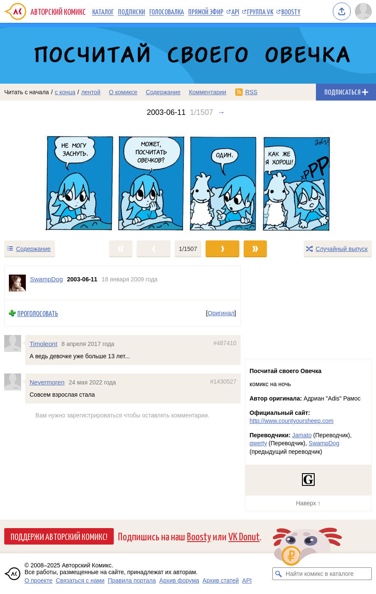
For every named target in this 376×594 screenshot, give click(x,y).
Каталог (103, 11)
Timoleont (43, 343)
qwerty (258, 443)
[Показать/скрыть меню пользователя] (363, 11)
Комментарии (207, 92)
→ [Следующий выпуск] (221, 112)
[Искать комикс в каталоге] (279, 574)
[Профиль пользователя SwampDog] (17, 283)
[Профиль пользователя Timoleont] (14, 343)
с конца (65, 92)
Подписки (131, 11)
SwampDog (324, 443)
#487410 (224, 343)
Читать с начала (26, 92)
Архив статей (221, 580)
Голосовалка (166, 11)
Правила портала (132, 580)
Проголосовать (37, 313)
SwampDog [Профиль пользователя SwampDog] (46, 279)
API (235, 11)
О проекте (38, 580)
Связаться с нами (80, 580)
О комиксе (123, 92)
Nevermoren (47, 382)
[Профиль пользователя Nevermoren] (14, 381)
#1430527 (223, 381)
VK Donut (244, 535)
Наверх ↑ (308, 503)
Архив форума (179, 580)
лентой (91, 92)
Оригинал (221, 313)
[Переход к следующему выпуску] (188, 178)
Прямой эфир (205, 11)
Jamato (302, 435)
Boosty (290, 11)
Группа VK (260, 11)
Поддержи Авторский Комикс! (59, 536)
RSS (251, 92)
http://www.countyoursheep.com (291, 420)
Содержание (163, 92)
